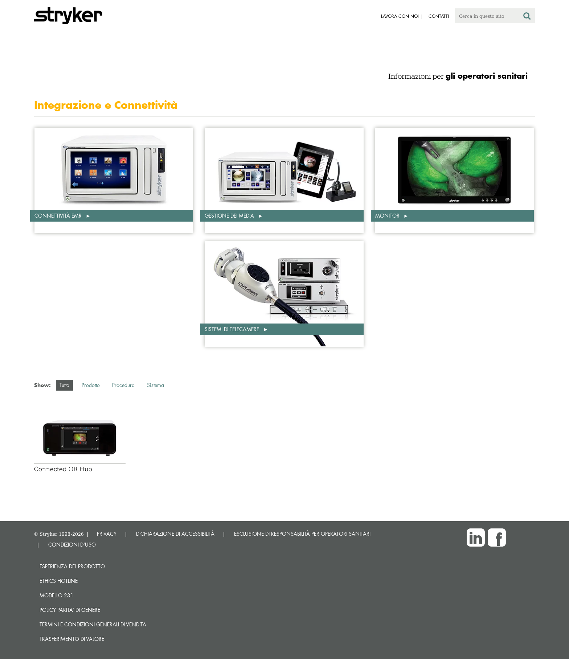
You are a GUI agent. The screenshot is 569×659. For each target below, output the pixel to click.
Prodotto (91, 385)
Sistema (155, 385)
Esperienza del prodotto (72, 566)
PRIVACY (106, 533)
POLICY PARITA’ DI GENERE (70, 609)
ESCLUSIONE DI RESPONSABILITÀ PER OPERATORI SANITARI (302, 533)
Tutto (64, 385)
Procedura (123, 385)
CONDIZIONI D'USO (72, 544)
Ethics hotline (59, 580)
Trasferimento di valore (72, 638)
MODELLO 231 (57, 595)
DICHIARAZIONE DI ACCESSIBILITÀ (175, 533)
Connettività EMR (58, 215)
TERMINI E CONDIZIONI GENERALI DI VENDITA (93, 624)
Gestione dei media (230, 215)
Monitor (388, 215)
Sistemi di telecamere (233, 329)
